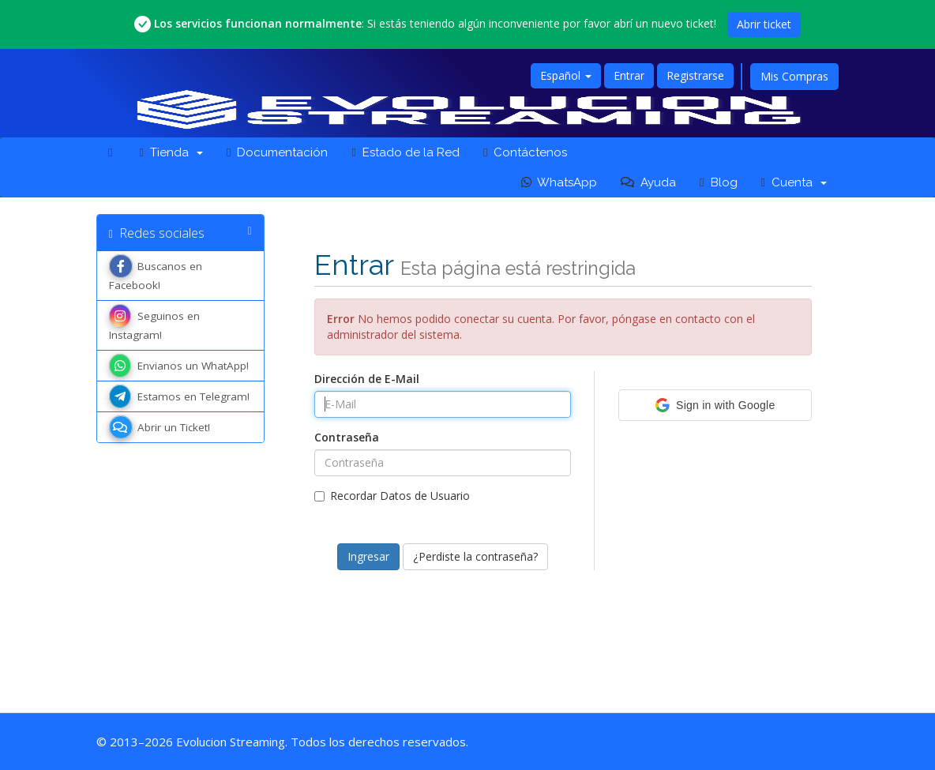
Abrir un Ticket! (159, 427)
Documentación (277, 152)
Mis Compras (794, 76)
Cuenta (794, 182)
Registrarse (695, 75)
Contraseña (346, 437)
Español (565, 75)
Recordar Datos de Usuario (392, 495)
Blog (718, 182)
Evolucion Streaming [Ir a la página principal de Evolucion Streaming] (230, 741)
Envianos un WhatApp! (179, 365)
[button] (715, 405)
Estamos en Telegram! (179, 396)
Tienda (170, 152)
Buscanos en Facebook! (155, 274)
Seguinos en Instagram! (154, 324)
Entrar (629, 75)
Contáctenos (525, 152)
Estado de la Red (405, 152)
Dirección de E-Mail (366, 378)
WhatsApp (559, 182)
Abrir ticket (764, 24)
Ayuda (648, 182)
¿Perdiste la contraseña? (475, 556)
